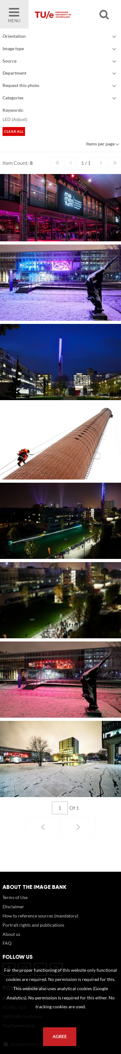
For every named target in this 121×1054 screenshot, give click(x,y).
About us (11, 940)
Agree (60, 1036)
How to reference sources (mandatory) (40, 922)
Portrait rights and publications (33, 931)
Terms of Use (15, 903)
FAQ (7, 949)
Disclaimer (13, 913)
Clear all (13, 131)
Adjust (19, 119)
